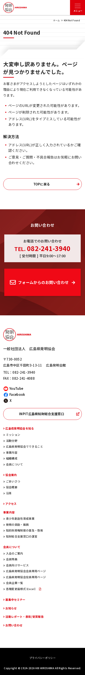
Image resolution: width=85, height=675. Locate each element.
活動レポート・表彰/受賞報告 (24, 617)
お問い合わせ (13, 625)
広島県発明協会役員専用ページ (26, 577)
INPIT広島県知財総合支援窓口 (41, 413)
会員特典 (11, 559)
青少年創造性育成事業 (20, 518)
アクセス (10, 504)
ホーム (56, 20)
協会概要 (11, 487)
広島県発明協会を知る (19, 428)
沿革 (9, 493)
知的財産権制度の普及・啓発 (24, 530)
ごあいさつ (13, 481)
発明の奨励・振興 (17, 524)
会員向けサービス (17, 565)
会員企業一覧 (14, 583)
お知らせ (11, 608)
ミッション (13, 435)
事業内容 (11, 452)
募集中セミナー (15, 600)
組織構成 (11, 458)
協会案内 (11, 475)
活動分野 (11, 441)
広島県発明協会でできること (24, 446)
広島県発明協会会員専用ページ (26, 571)
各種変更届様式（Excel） (21, 589)
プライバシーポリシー (42, 658)
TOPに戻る (41, 184)
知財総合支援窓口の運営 (21, 536)
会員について (14, 464)
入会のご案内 (14, 553)
